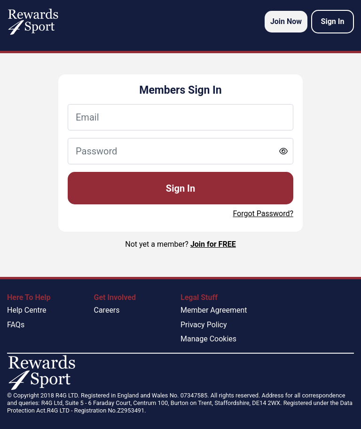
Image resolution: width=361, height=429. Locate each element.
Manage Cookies (208, 338)
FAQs (15, 324)
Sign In (180, 188)
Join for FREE (213, 244)
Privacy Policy (203, 324)
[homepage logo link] (33, 22)
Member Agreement (213, 310)
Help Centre (26, 310)
